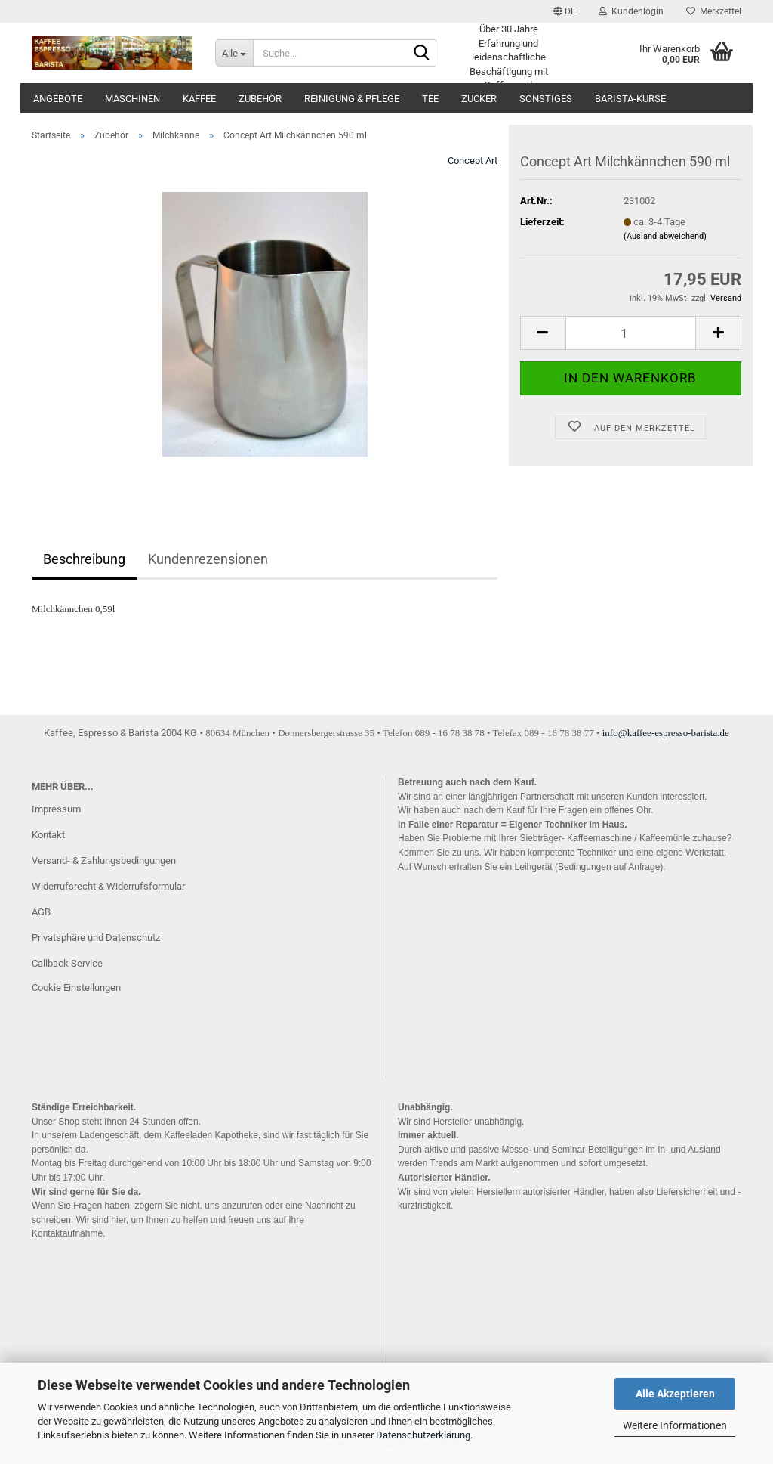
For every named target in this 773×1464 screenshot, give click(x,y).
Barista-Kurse (630, 98)
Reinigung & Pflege (351, 98)
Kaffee (199, 98)
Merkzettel (713, 11)
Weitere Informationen (675, 1425)
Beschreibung (84, 559)
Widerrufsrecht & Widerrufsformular (108, 886)
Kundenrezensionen (208, 559)
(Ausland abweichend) (665, 236)
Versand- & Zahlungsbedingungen (104, 860)
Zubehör (260, 98)
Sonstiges (545, 98)
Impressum (56, 809)
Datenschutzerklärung (423, 1435)
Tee (430, 98)
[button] (564, 11)
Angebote (57, 98)
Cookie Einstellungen (76, 987)
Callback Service (67, 963)
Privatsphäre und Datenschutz (96, 937)
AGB (41, 912)
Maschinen (132, 98)
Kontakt (48, 834)
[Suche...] (234, 53)
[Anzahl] (630, 333)
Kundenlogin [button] (631, 11)
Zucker (479, 98)
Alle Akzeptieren (675, 1394)
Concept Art (472, 160)
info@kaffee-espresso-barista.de (665, 732)
